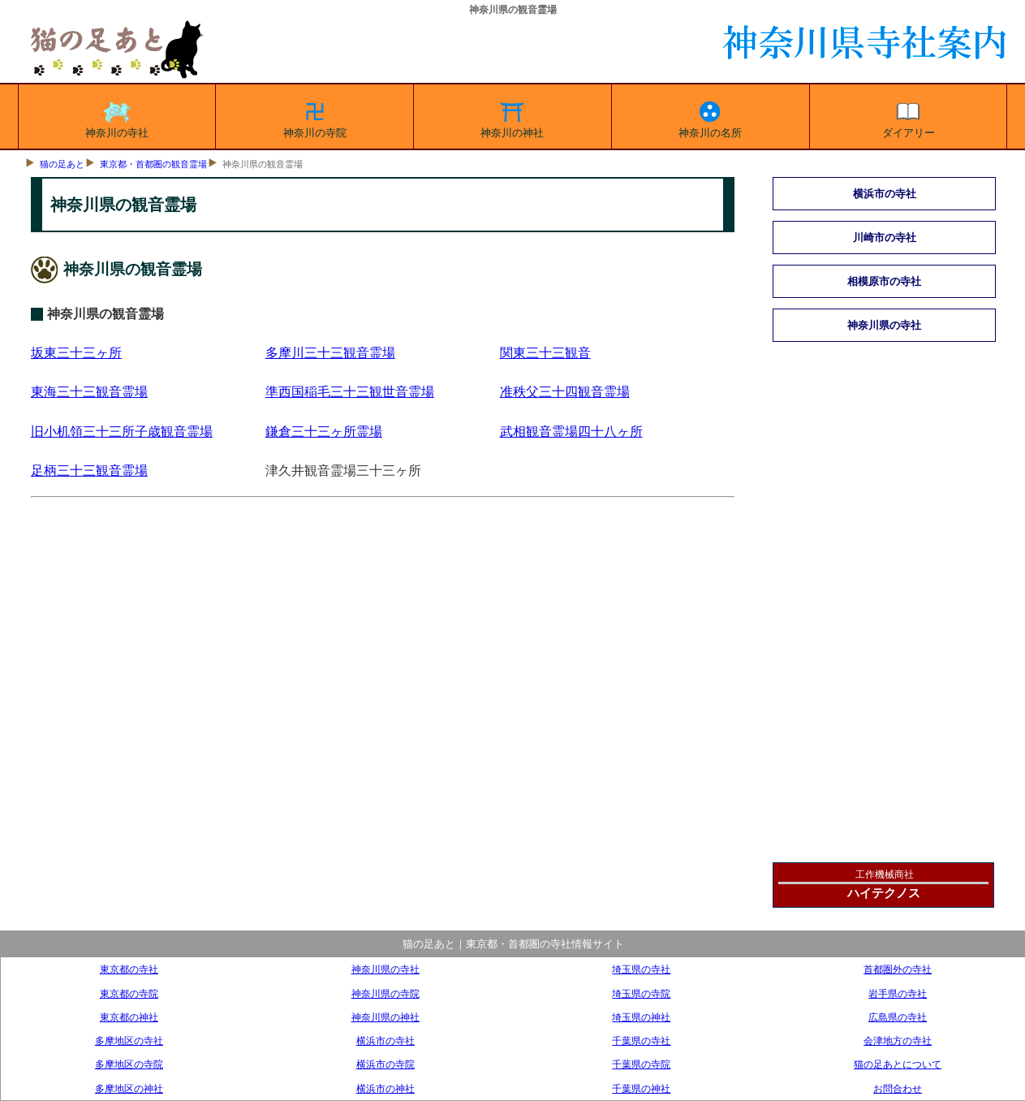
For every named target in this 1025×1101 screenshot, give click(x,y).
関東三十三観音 (545, 353)
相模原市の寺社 (884, 281)
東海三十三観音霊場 (89, 392)
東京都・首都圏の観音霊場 (153, 164)
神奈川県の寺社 (884, 325)
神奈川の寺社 (117, 117)
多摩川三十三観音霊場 (330, 353)
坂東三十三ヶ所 (76, 353)
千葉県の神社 (641, 1088)
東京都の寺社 (129, 969)
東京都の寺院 (129, 993)
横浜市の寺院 (385, 1064)
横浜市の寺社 (884, 194)
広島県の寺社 (897, 1017)
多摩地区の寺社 (129, 1040)
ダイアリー (908, 117)
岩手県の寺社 (897, 993)
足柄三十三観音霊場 (89, 470)
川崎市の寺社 (884, 237)
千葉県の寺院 (641, 1064)
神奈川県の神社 (385, 1017)
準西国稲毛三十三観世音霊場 (349, 392)
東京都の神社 (129, 1017)
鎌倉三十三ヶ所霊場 (323, 431)
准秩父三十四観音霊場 (565, 392)
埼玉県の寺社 (641, 969)
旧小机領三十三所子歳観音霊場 (122, 431)
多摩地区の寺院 (129, 1064)
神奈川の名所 (710, 117)
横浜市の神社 (385, 1088)
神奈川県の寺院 (385, 993)
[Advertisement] (382, 699)
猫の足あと (62, 164)
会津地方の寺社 (897, 1040)
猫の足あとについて (897, 1064)
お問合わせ (897, 1088)
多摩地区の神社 (129, 1088)
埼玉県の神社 (641, 1017)
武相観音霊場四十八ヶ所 (571, 431)
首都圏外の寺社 (897, 969)
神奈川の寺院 (315, 117)
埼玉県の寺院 (641, 993)
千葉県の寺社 (641, 1040)
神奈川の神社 (512, 117)
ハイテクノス (883, 893)
